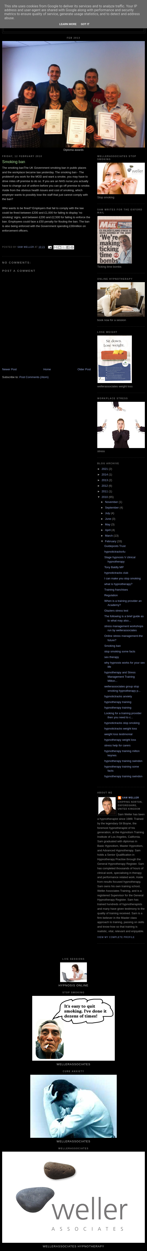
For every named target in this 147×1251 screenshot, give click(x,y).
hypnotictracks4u (114, 551)
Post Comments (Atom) (34, 377)
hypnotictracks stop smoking (121, 723)
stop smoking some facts (119, 651)
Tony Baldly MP (114, 567)
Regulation (111, 595)
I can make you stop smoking (122, 578)
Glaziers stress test (116, 610)
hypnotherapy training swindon (123, 761)
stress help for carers (117, 745)
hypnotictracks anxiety (118, 696)
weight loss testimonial (118, 734)
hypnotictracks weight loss (120, 728)
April (108, 530)
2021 (105, 469)
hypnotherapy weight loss (120, 739)
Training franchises (116, 589)
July (108, 513)
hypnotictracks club (116, 572)
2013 (105, 480)
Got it (85, 24)
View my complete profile (116, 937)
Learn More (68, 24)
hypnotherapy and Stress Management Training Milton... (120, 676)
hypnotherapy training (117, 702)
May (108, 524)
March (109, 535)
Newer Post (9, 369)
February (111, 541)
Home (47, 369)
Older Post (84, 369)
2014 (105, 474)
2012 (105, 485)
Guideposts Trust (114, 546)
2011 (105, 491)
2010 (105, 497)
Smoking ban (112, 645)
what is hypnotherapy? (118, 584)
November (112, 502)
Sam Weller (130, 797)
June (108, 518)
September (112, 507)
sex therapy (111, 657)
